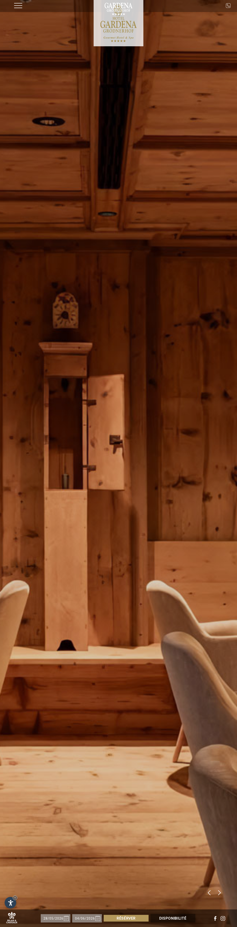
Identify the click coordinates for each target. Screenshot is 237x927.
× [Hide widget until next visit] (15, 897)
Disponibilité (168, 918)
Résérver (131, 918)
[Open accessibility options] (10, 902)
